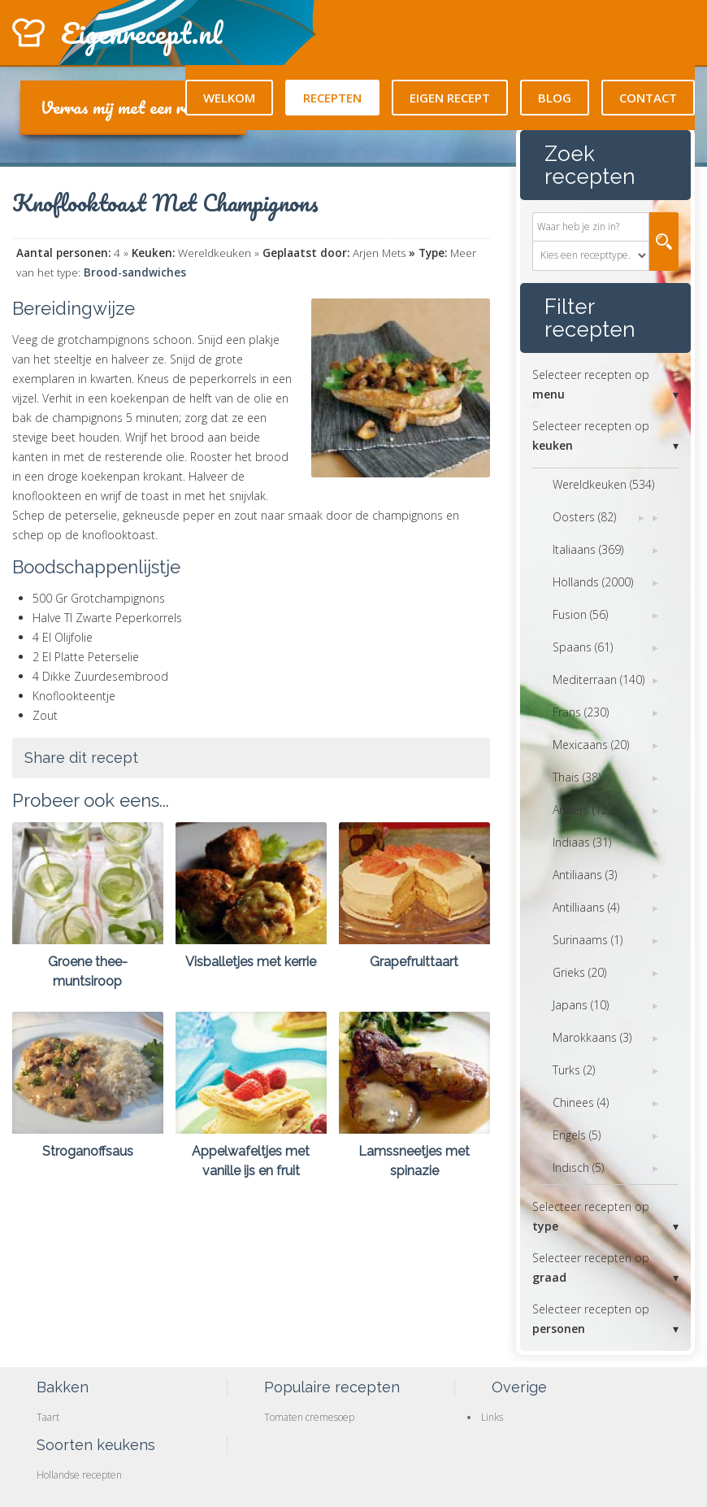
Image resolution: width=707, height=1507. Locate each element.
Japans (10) (581, 1005)
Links (492, 1417)
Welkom (229, 97)
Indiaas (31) (582, 842)
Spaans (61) (583, 647)
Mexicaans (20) (591, 744)
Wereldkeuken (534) (603, 484)
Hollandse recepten (79, 1475)
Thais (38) (577, 777)
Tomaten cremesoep (309, 1417)
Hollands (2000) (593, 582)
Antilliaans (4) (586, 907)
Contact (648, 97)
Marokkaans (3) (592, 1037)
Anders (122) (585, 809)
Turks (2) (574, 1070)
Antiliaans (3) (585, 874)
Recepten (332, 97)
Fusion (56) (580, 614)
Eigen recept (450, 97)
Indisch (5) (578, 1167)
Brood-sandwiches (135, 272)
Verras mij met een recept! (133, 107)
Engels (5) (577, 1135)
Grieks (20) (579, 972)
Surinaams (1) (587, 939)
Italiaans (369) (588, 549)
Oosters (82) (584, 517)
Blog (554, 97)
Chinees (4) (581, 1102)
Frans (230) (581, 712)
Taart (48, 1417)
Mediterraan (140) (598, 679)
